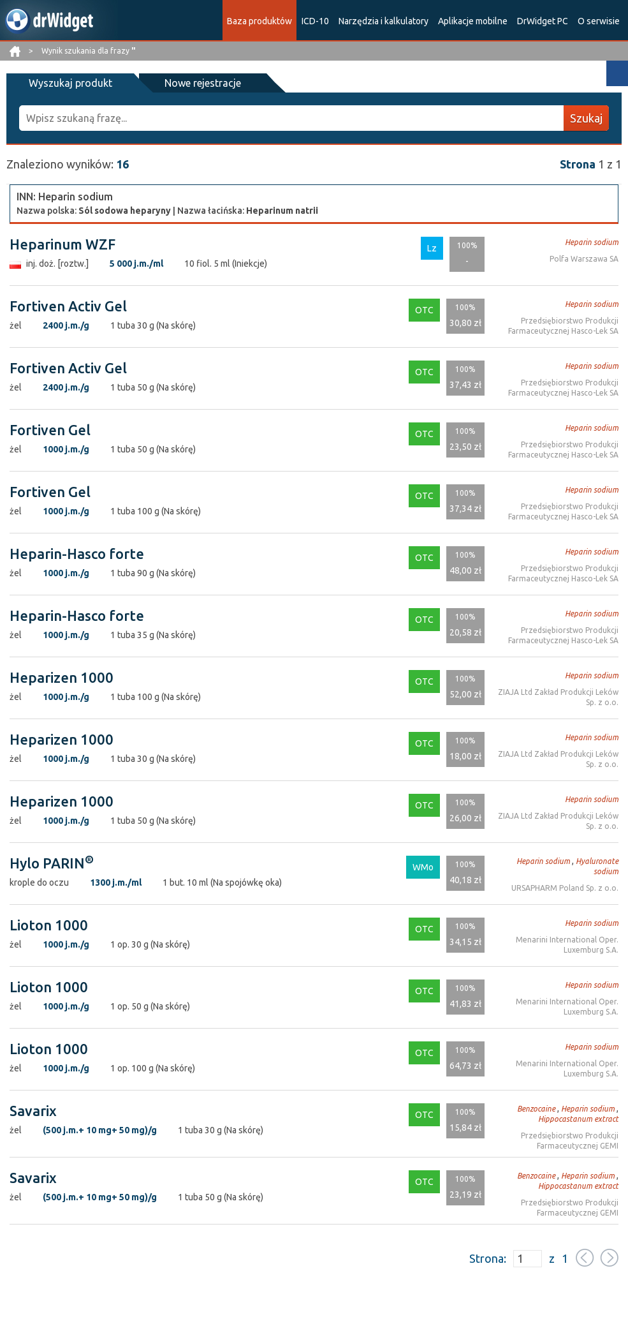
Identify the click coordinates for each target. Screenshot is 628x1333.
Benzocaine (536, 1109)
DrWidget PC (542, 21)
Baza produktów (259, 21)
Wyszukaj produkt (70, 83)
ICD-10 (315, 21)
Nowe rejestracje (202, 83)
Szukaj (586, 118)
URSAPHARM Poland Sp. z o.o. (564, 888)
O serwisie (599, 21)
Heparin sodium (591, 242)
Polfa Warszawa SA (584, 259)
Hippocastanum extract (578, 1119)
